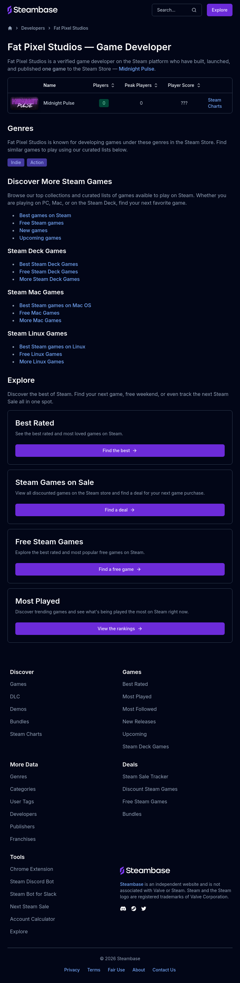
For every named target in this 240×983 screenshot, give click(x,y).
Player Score (185, 85)
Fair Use (116, 969)
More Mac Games (40, 320)
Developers (33, 28)
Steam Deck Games (145, 746)
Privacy (72, 969)
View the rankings (120, 628)
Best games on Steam (45, 215)
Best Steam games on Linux (52, 346)
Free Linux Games (40, 354)
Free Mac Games (39, 313)
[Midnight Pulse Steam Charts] (24, 102)
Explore (220, 9)
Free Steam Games (144, 801)
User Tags (22, 801)
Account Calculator (32, 919)
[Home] (10, 28)
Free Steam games (41, 223)
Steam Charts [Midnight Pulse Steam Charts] (215, 103)
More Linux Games (41, 361)
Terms (93, 969)
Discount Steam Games (150, 789)
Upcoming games (40, 238)
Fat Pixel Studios (71, 28)
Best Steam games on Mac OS (55, 305)
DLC (15, 696)
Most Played (137, 696)
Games (18, 684)
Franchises (23, 839)
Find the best (120, 450)
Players (104, 85)
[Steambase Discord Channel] (123, 908)
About (138, 969)
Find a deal (120, 509)
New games (33, 230)
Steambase (131, 884)
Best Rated (135, 684)
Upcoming (134, 734)
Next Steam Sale (29, 906)
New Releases (139, 721)
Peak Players (142, 85)
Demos (18, 709)
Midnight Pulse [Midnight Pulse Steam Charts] (58, 103)
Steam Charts (26, 734)
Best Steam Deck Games (48, 264)
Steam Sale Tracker (145, 776)
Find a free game (120, 569)
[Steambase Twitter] (143, 908)
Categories (23, 789)
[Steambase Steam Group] (133, 908)
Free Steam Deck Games (48, 271)
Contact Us (164, 969)
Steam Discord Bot (32, 881)
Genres (18, 776)
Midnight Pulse (136, 69)
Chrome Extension (31, 869)
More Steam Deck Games (49, 279)
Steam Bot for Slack (33, 894)
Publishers (22, 826)
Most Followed (139, 709)
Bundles (19, 721)
